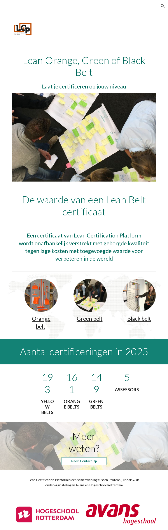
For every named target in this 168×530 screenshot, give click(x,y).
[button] (163, 6)
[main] (84, 72)
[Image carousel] (84, 137)
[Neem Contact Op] (83, 461)
